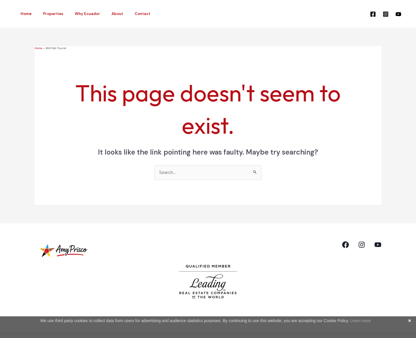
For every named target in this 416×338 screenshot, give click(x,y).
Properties (47, 13)
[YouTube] (398, 14)
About (103, 13)
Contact (124, 13)
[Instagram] (386, 14)
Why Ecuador (77, 13)
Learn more (360, 320)
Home (23, 13)
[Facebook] (373, 14)
